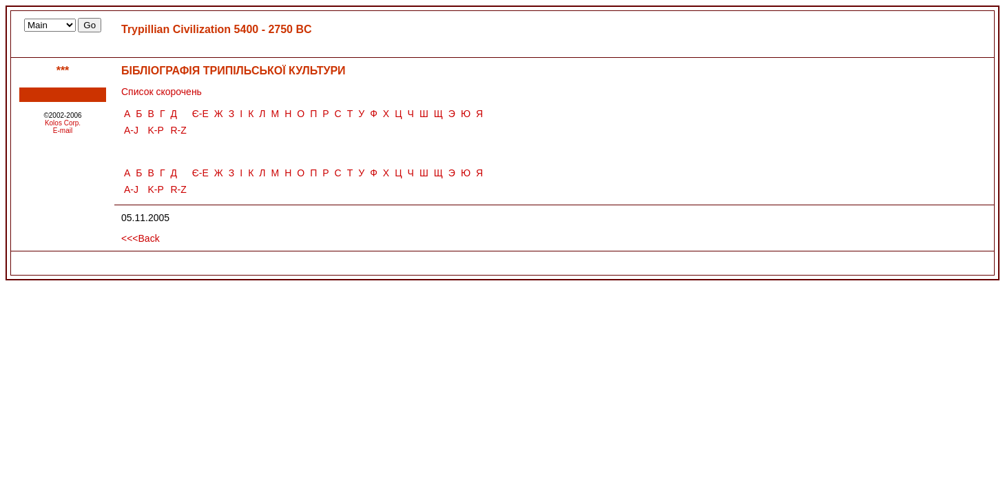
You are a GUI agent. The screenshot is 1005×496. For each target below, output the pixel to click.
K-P (156, 130)
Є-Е (200, 113)
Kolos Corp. (63, 123)
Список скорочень (161, 91)
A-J (131, 130)
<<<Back (140, 238)
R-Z (178, 130)
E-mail (62, 130)
